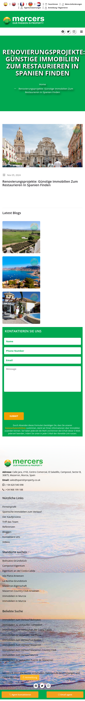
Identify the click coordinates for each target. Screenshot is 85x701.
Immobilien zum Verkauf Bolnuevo (21, 619)
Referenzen (8, 526)
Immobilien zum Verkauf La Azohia (21, 639)
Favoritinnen (51, 4)
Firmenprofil (9, 506)
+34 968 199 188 (14, 489)
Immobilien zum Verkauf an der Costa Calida (27, 629)
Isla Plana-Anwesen (13, 575)
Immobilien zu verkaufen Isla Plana (21, 634)
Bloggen (6, 531)
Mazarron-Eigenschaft (14, 585)
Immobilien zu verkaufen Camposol (22, 624)
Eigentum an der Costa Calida (18, 570)
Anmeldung (29, 677)
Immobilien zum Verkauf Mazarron (21, 644)
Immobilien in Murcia (14, 595)
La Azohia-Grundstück (14, 580)
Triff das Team (10, 521)
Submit (14, 416)
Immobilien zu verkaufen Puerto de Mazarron (27, 660)
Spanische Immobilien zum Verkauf (22, 511)
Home (42, 84)
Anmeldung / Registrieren (56, 8)
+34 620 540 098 (15, 484)
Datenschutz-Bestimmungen (60, 673)
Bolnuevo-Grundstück (14, 560)
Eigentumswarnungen (30, 8)
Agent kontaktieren (20, 694)
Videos (6, 541)
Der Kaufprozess (11, 516)
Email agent (65, 694)
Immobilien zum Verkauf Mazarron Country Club (29, 649)
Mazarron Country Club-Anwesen (20, 590)
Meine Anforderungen (72, 4)
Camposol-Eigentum (13, 565)
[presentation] (28, 400)
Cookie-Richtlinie (11, 677)
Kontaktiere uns (11, 536)
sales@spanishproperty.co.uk (25, 479)
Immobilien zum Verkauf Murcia (20, 654)
